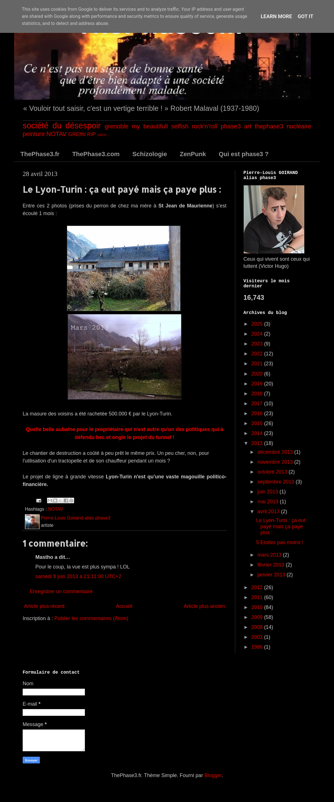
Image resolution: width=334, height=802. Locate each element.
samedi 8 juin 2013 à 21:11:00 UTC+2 (78, 576)
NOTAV (56, 133)
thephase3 (269, 126)
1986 (257, 647)
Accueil (124, 606)
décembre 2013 (275, 452)
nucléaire (298, 126)
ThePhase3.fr (39, 154)
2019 (257, 384)
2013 (257, 443)
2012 (257, 587)
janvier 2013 (271, 575)
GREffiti (77, 134)
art (247, 126)
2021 (257, 363)
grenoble (117, 126)
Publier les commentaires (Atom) (91, 618)
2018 (257, 393)
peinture (34, 133)
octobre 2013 (272, 472)
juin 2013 (268, 492)
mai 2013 (268, 501)
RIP (91, 134)
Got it (305, 16)
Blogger (213, 775)
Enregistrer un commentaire (61, 591)
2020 (257, 374)
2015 (257, 423)
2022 (257, 354)
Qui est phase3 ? (244, 154)
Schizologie (149, 154)
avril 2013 (269, 511)
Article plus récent (44, 606)
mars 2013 (270, 555)
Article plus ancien (204, 606)
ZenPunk (193, 154)
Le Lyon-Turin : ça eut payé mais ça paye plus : (280, 526)
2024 (257, 334)
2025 (257, 324)
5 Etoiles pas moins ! (279, 542)
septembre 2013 (276, 482)
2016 (257, 413)
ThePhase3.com (96, 154)
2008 (257, 627)
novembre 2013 (275, 462)
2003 (257, 637)
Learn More (276, 16)
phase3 (231, 126)
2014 (257, 433)
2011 (257, 597)
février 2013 (271, 565)
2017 (257, 403)
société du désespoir (62, 125)
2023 (257, 344)
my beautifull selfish (160, 126)
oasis (102, 134)
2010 (257, 607)
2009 (257, 617)
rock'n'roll (204, 126)
